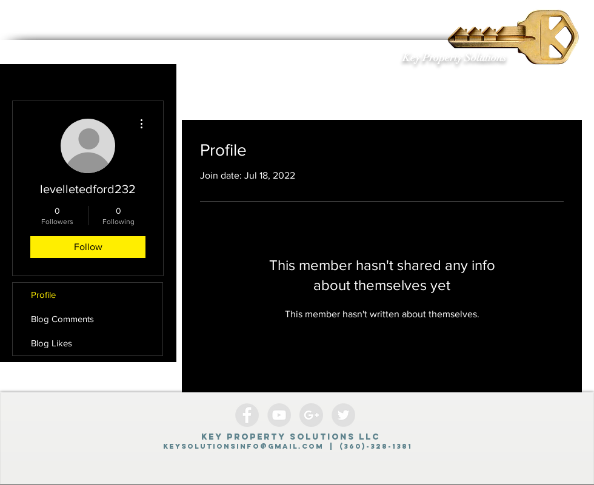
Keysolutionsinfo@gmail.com (243, 446)
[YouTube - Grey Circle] (279, 415)
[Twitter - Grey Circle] (343, 415)
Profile (43, 294)
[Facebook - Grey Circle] (247, 415)
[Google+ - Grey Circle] (311, 415)
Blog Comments (62, 319)
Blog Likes (51, 343)
